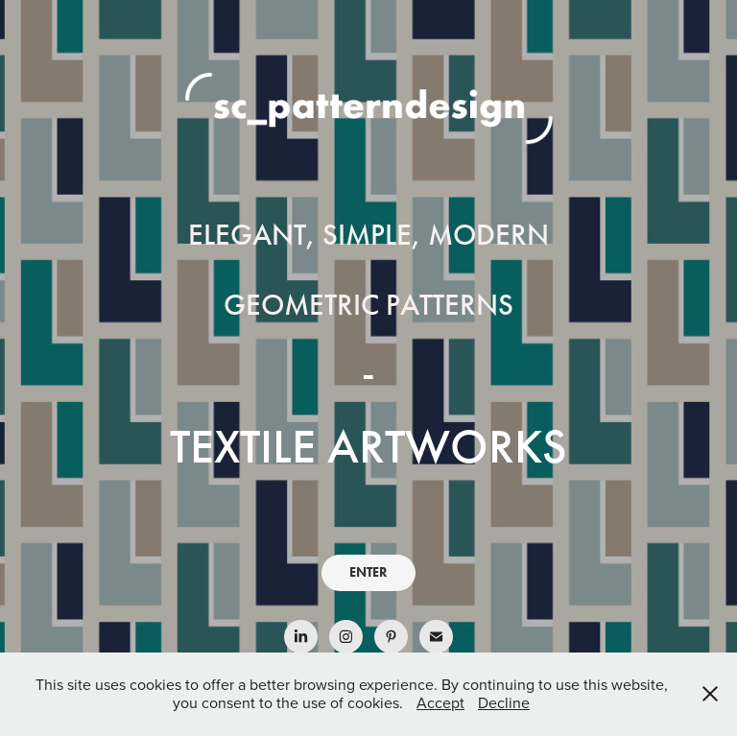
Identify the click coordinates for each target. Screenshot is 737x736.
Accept (440, 702)
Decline (504, 702)
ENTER (368, 572)
